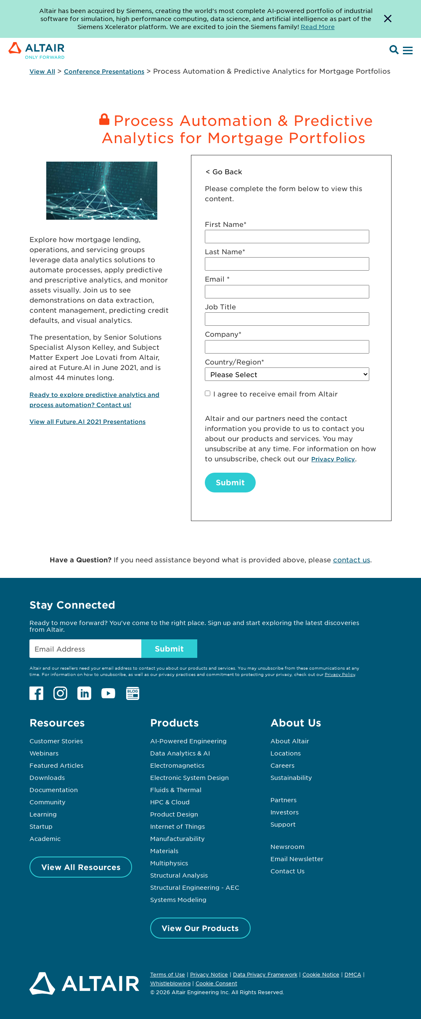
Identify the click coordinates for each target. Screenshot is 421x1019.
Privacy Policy (333, 459)
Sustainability (291, 777)
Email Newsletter (296, 858)
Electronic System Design (189, 777)
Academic (45, 838)
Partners (283, 799)
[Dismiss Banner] (388, 19)
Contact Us (287, 871)
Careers (282, 765)
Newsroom (287, 846)
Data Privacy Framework (265, 974)
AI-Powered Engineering (188, 741)
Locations (285, 753)
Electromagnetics (177, 765)
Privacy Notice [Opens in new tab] (209, 974)
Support (283, 824)
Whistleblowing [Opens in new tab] (170, 983)
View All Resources (81, 867)
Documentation (53, 789)
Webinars (43, 753)
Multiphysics (169, 863)
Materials (164, 850)
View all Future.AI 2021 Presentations (87, 421)
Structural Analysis (179, 875)
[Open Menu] (407, 51)
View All (42, 71)
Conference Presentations (104, 71)
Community (47, 802)
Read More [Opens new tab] (318, 26)
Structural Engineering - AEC (194, 887)
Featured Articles (56, 765)
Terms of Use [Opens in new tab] (167, 974)
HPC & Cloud (170, 802)
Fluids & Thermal (175, 789)
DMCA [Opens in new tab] (352, 974)
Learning (43, 814)
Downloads (47, 777)
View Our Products (200, 928)
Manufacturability (177, 838)
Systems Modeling (178, 899)
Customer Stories (56, 741)
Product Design (174, 814)
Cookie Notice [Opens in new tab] (320, 974)
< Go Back (224, 171)
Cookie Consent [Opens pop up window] (216, 984)
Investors (284, 812)
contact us (351, 559)
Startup (41, 826)
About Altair (289, 741)
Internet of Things (177, 826)
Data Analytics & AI (180, 753)
